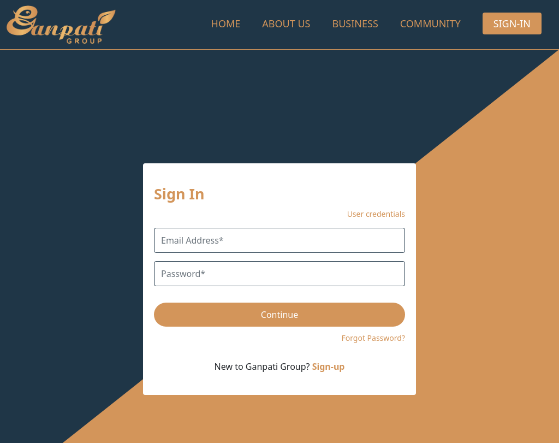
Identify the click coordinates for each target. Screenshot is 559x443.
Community (430, 23)
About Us (286, 23)
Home (226, 23)
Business (355, 23)
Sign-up (328, 367)
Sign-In (512, 23)
